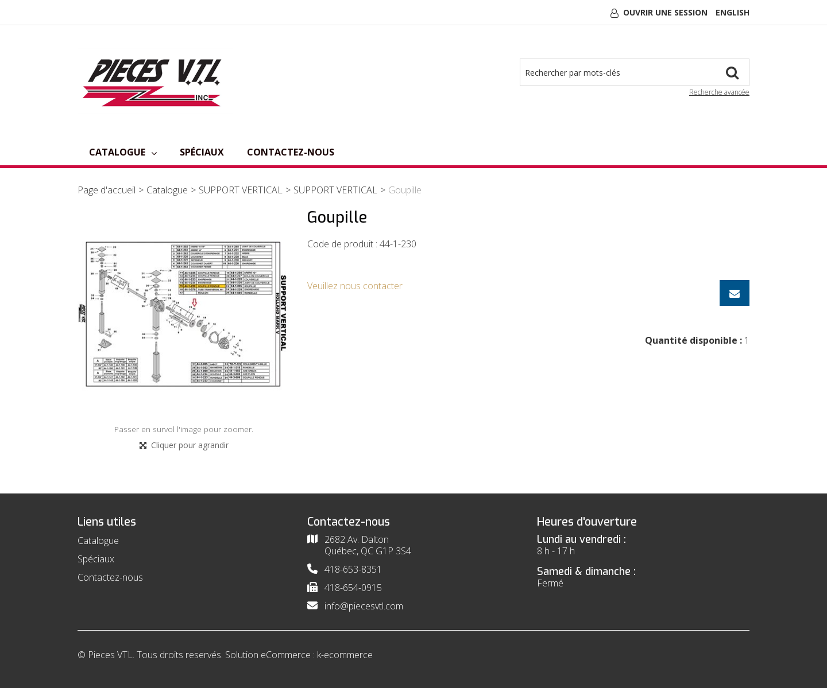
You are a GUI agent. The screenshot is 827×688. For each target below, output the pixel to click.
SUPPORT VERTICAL (241, 190)
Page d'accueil (107, 190)
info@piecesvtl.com (363, 606)
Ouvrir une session (665, 12)
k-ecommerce (345, 654)
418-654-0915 (353, 587)
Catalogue (123, 152)
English (732, 12)
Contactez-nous (290, 152)
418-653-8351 (353, 569)
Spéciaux (202, 152)
